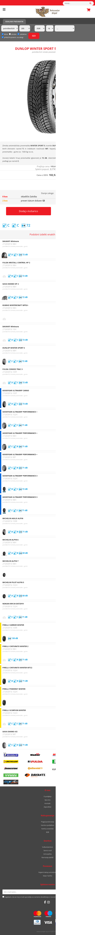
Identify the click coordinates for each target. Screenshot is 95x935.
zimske (12, 34)
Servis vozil (48, 850)
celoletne (22, 34)
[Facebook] (45, 902)
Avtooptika (47, 854)
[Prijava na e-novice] (89, 892)
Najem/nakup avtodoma (47, 872)
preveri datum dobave (33, 200)
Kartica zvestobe (47, 829)
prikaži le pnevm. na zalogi (13, 37)
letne (5, 34)
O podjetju (47, 796)
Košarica (87, 9)
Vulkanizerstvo (47, 847)
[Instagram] (48, 902)
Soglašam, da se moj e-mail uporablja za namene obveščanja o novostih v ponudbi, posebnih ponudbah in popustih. (47, 897)
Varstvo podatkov (47, 825)
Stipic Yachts (47, 876)
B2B (47, 832)
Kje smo (47, 800)
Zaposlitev (47, 807)
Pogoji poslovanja (47, 822)
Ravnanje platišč (47, 857)
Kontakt (47, 803)
